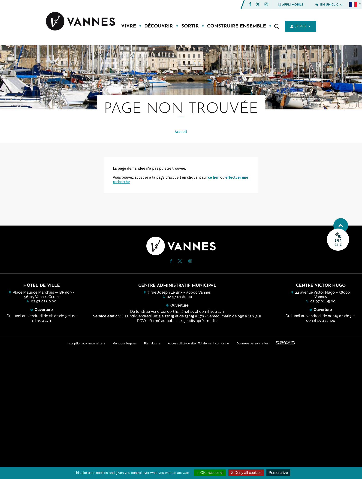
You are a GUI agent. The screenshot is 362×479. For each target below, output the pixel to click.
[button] (250, 4)
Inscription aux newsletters (86, 343)
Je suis (300, 26)
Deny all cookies (246, 473)
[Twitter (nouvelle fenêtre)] (258, 5)
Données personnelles (252, 343)
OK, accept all (209, 473)
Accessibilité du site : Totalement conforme (198, 343)
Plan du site (152, 343)
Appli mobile (291, 4)
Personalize (278, 473)
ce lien (213, 177)
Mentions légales (124, 343)
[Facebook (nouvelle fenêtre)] (250, 5)
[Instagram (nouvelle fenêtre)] (266, 5)
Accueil (181, 132)
